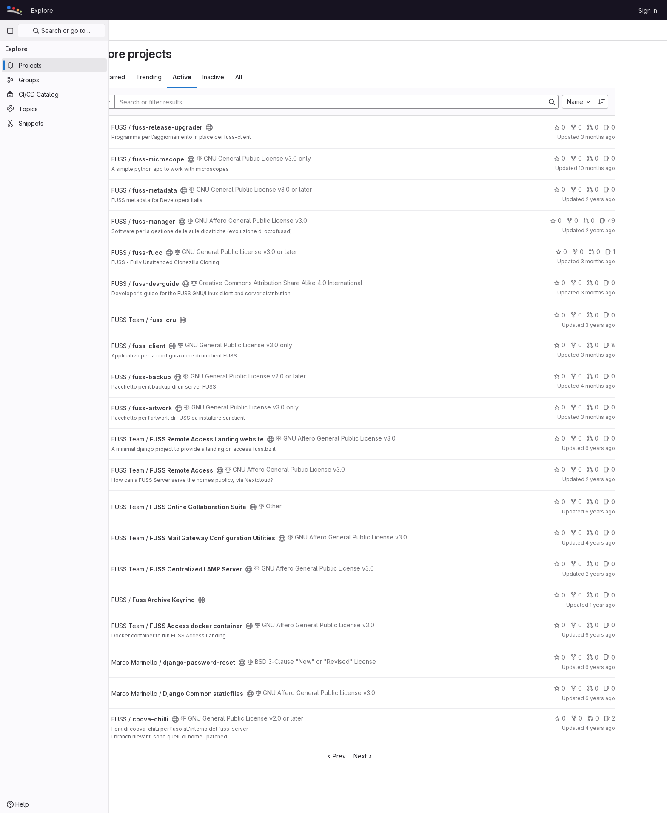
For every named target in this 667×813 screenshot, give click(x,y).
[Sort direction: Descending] (640, 102)
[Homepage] (14, 10)
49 (645, 220)
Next (402, 756)
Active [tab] (220, 77)
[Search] (364, 102)
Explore (42, 10)
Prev (374, 756)
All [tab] (277, 77)
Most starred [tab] (145, 77)
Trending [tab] (187, 77)
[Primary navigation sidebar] (10, 30)
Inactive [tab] (251, 77)
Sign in (647, 10)
